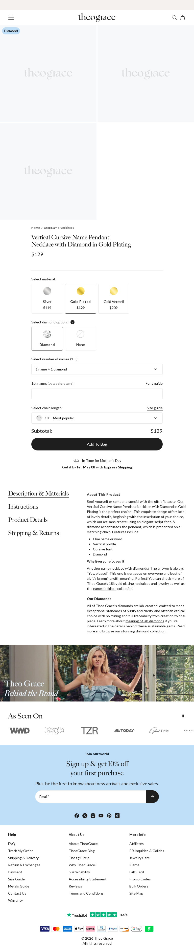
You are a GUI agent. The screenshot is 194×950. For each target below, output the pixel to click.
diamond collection (150, 631)
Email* (44, 796)
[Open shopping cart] (183, 18)
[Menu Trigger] (11, 18)
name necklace (104, 588)
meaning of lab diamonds (145, 621)
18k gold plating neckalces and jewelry (139, 583)
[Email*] (90, 797)
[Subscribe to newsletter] (152, 796)
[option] (47, 299)
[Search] (175, 18)
